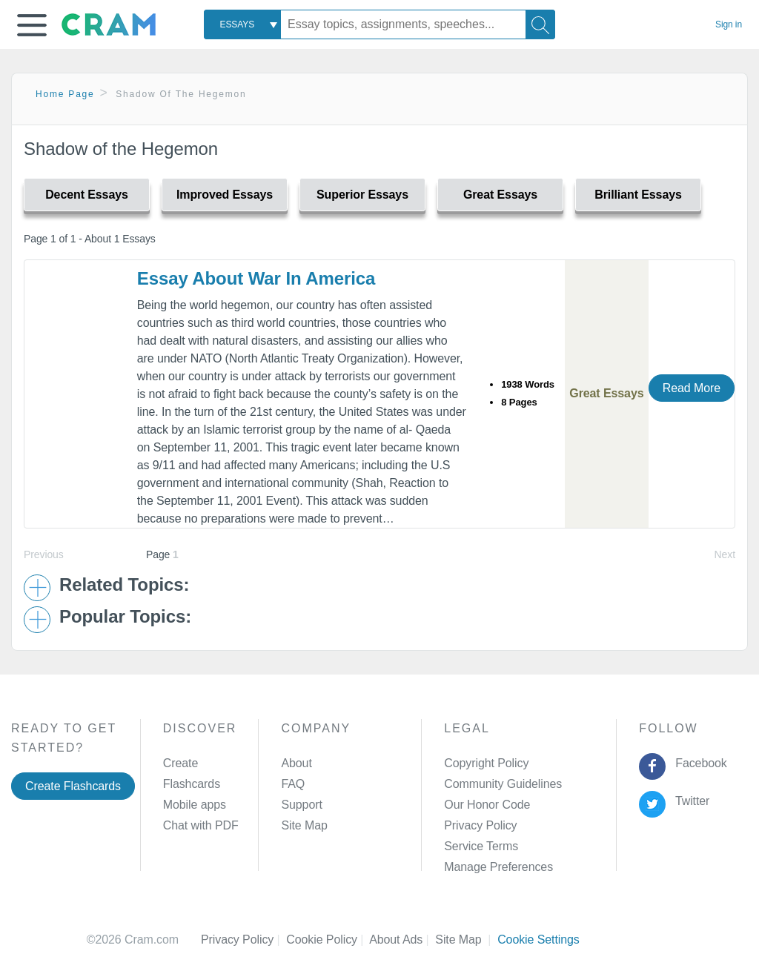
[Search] (540, 24)
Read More (691, 388)
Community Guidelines (503, 784)
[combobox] (242, 24)
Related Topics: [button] (124, 584)
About (296, 763)
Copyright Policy (486, 763)
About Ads (402, 939)
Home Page (65, 94)
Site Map (304, 825)
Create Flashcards (73, 786)
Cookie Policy (327, 939)
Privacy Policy (480, 825)
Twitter (689, 801)
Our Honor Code (487, 804)
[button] (32, 25)
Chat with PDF (201, 825)
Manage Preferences (498, 867)
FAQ (293, 784)
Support (301, 804)
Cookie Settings (538, 939)
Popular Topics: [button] (125, 616)
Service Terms (481, 846)
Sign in (728, 24)
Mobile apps (194, 804)
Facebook (698, 763)
